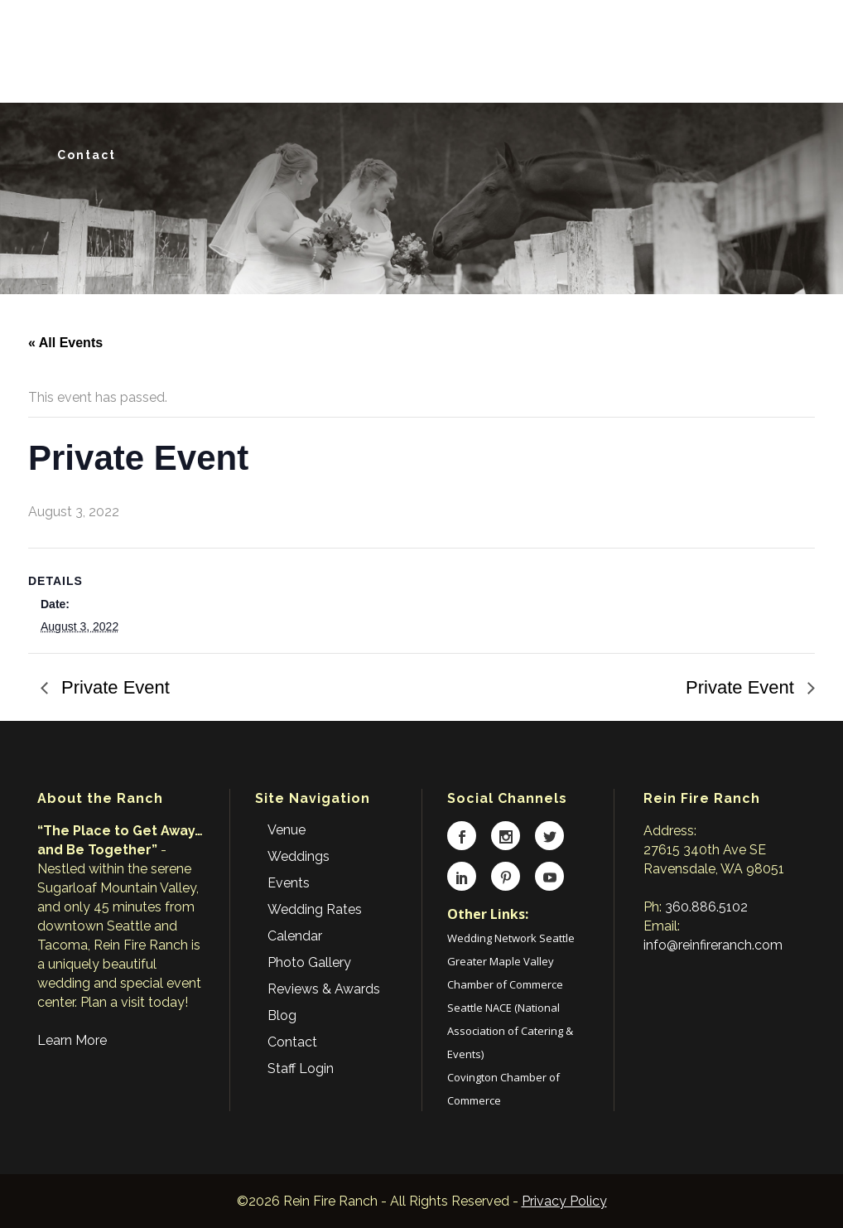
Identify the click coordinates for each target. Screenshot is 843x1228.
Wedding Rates (314, 909)
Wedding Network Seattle (511, 938)
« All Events (65, 343)
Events (288, 883)
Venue (286, 830)
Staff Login (300, 1068)
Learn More (72, 1040)
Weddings (298, 856)
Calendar (294, 936)
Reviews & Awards (323, 989)
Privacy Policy (564, 1201)
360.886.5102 (706, 907)
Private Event (113, 687)
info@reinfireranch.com (713, 945)
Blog (281, 1015)
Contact (292, 1042)
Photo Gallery (309, 962)
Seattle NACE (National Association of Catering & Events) (510, 1030)
